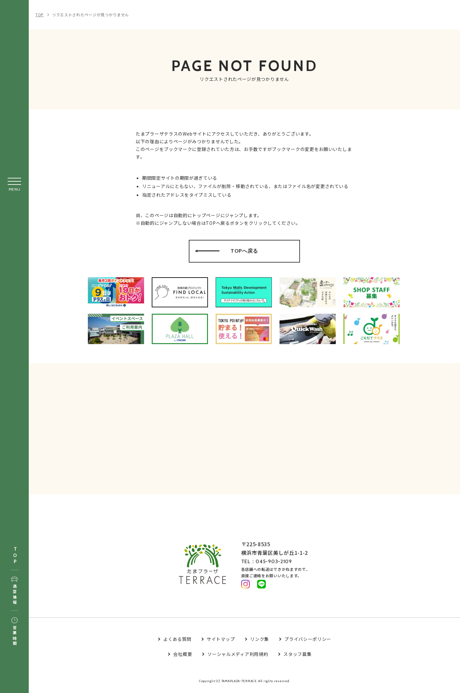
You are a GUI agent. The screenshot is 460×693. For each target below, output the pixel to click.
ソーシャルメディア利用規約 (237, 657)
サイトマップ (221, 642)
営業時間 (14, 632)
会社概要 (182, 657)
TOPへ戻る (244, 253)
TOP (15, 555)
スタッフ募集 (297, 657)
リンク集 (259, 642)
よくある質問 (177, 642)
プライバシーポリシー (307, 642)
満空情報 (14, 591)
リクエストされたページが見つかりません (90, 14)
